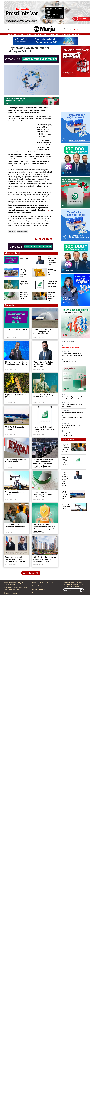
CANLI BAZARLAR (76, 34)
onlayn (48, 210)
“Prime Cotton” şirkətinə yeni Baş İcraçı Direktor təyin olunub (52, 260)
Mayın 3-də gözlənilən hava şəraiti (72, 412)
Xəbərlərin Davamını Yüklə (30, 573)
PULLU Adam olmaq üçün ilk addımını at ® (24, 283)
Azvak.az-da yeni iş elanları (70, 347)
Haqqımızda (9, 29)
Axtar (75, 29)
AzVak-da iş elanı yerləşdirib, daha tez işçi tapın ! (51, 296)
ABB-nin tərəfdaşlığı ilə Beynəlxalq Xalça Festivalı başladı (24, 272)
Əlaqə (25, 29)
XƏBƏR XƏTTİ (66, 34)
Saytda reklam (18, 29)
